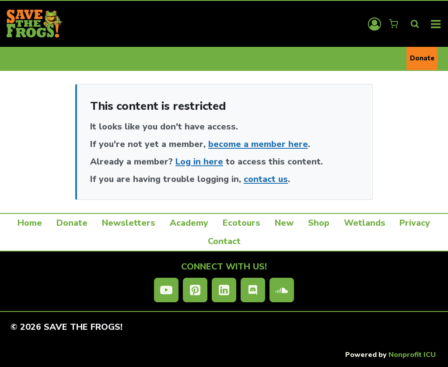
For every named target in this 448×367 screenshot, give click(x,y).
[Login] (374, 24)
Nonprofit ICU (412, 355)
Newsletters (128, 223)
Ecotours (241, 223)
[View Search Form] (415, 24)
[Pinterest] (195, 290)
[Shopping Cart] (394, 24)
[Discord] (253, 290)
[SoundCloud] (282, 290)
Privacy (414, 223)
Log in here (199, 162)
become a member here (258, 144)
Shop (318, 223)
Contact (224, 241)
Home (30, 223)
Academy (189, 223)
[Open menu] (436, 23)
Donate (422, 58)
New (284, 223)
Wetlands (364, 223)
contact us (266, 179)
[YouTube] (166, 290)
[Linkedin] (224, 290)
